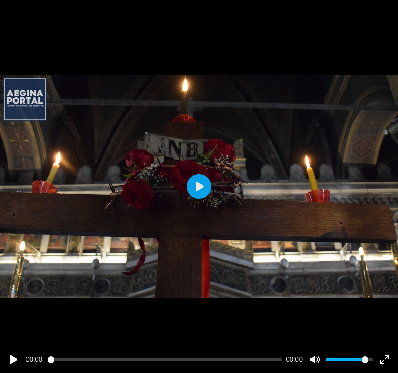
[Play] (13, 359)
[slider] (165, 360)
